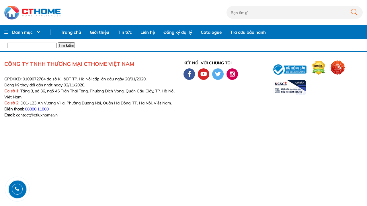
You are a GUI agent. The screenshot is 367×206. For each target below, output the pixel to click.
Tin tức (125, 32)
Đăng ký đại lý (177, 32)
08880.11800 (37, 109)
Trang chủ (71, 32)
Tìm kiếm (66, 45)
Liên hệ (147, 32)
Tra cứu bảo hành (248, 32)
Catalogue (211, 32)
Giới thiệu (99, 32)
